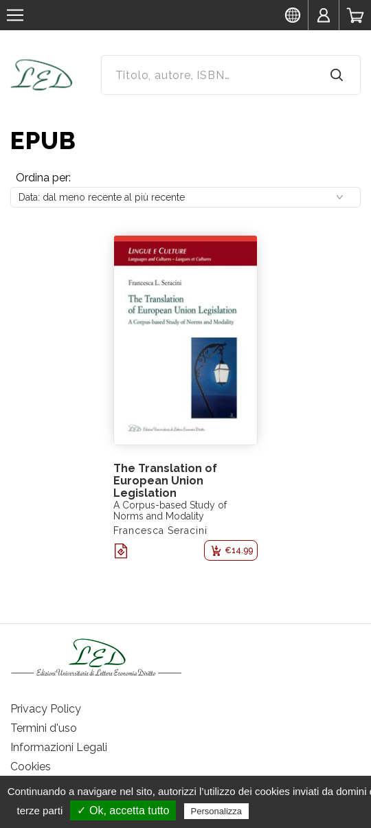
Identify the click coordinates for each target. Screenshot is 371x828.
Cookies (30, 766)
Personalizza (216, 811)
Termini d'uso (43, 728)
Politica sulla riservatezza (309, 810)
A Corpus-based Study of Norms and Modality (170, 511)
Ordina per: (43, 177)
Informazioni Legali (58, 747)
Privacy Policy (45, 708)
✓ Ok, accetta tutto (123, 810)
